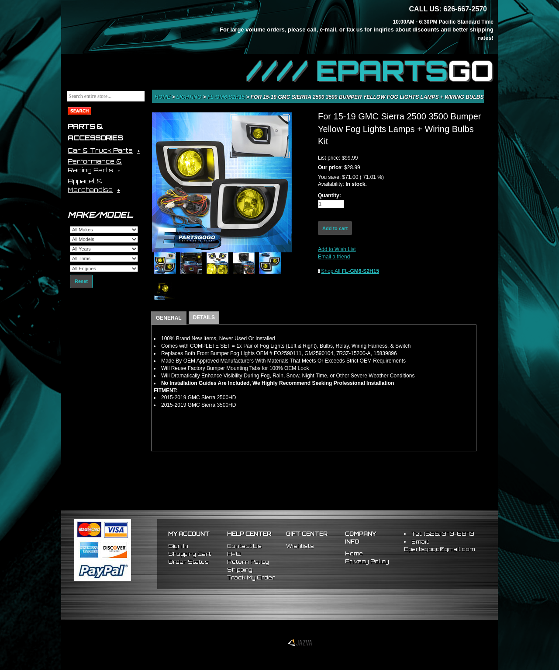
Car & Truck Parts (100, 150)
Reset (81, 281)
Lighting (189, 97)
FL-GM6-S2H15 (226, 97)
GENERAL (169, 318)
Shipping (239, 569)
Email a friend (334, 257)
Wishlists (300, 546)
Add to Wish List (337, 249)
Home (163, 97)
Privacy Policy (367, 561)
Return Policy (248, 561)
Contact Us (244, 546)
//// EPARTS (369, 70)
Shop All (350, 271)
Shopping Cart (189, 554)
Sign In (178, 546)
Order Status (188, 561)
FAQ (234, 554)
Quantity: (329, 195)
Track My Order (251, 577)
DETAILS (204, 317)
